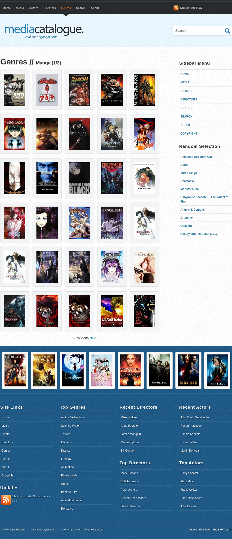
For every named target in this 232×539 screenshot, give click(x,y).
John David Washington (195, 417)
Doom (184, 165)
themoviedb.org (94, 529)
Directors (49, 8)
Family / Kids (69, 475)
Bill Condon (128, 450)
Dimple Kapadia (190, 434)
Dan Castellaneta (191, 498)
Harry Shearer (189, 473)
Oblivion (186, 225)
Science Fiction (70, 425)
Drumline (186, 217)
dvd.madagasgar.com (45, 31)
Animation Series (72, 500)
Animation (67, 467)
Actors (33, 8)
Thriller (65, 434)
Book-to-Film (69, 492)
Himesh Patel (188, 442)
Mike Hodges (129, 417)
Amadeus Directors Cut (196, 157)
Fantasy (66, 459)
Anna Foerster (130, 425)
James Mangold (131, 434)
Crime (65, 483)
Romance (67, 508)
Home (7, 8)
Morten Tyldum (130, 442)
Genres (66, 8)
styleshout (49, 529)
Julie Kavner (188, 506)
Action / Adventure (72, 417)
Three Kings (188, 173)
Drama (65, 450)
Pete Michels (129, 489)
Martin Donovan (190, 450)
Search (80, 8)
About (95, 8)
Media (20, 8)
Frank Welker (188, 489)
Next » (94, 338)
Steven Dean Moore (133, 498)
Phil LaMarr (187, 481)
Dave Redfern (17, 529)
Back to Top (220, 529)
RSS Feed (205, 529)
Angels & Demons (192, 209)
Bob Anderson (129, 481)
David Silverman (131, 506)
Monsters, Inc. (190, 189)
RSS (199, 7)
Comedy (66, 442)
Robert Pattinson (190, 425)
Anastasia (187, 181)
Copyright (188, 133)
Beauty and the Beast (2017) (199, 234)
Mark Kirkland (129, 473)
